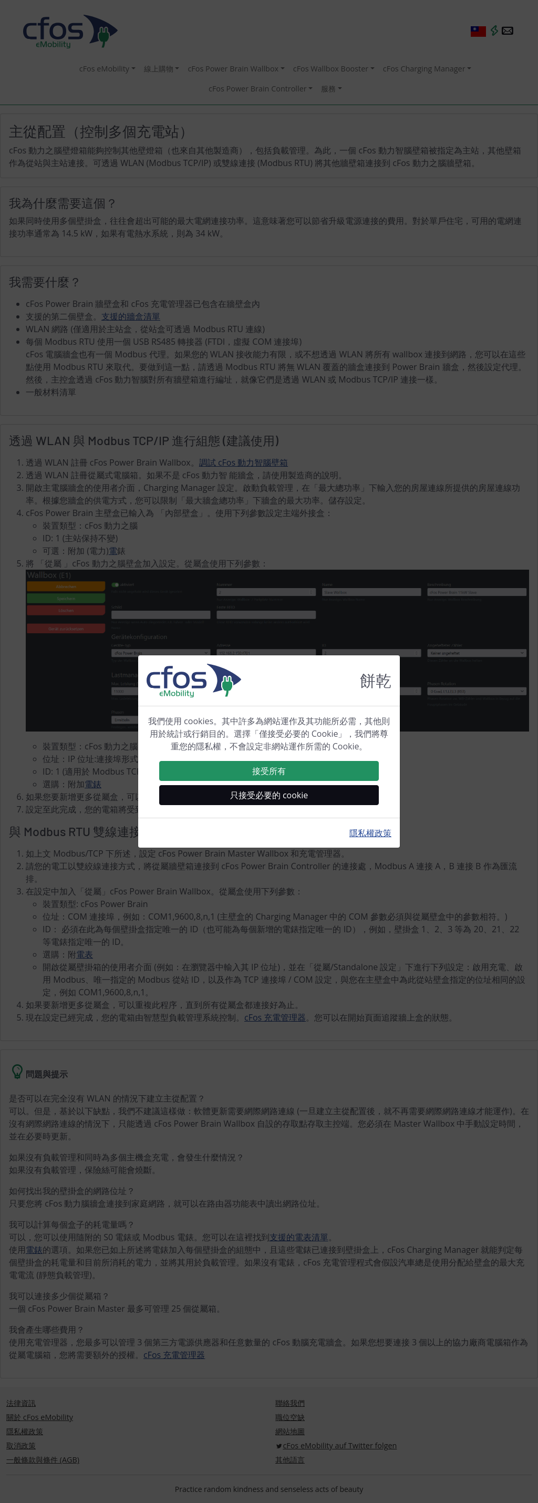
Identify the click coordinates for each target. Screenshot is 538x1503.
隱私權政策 (370, 833)
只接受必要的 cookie (269, 795)
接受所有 (269, 771)
